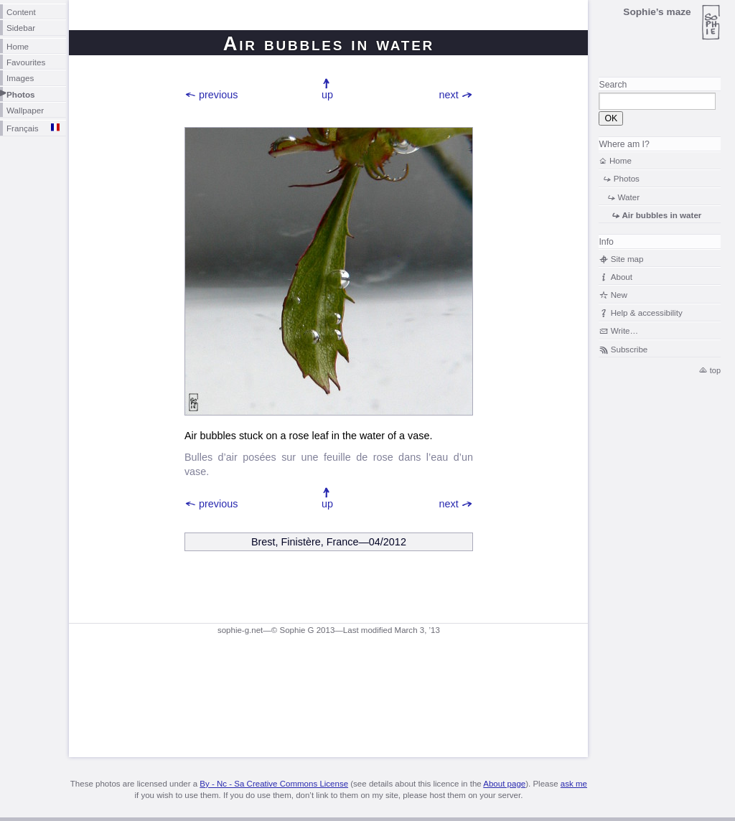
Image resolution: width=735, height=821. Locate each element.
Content (21, 12)
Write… (624, 330)
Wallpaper (25, 110)
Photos (20, 94)
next (449, 94)
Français (22, 128)
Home (17, 46)
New (619, 294)
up (327, 94)
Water (629, 197)
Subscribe (629, 349)
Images (20, 78)
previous (218, 94)
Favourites (25, 62)
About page (504, 783)
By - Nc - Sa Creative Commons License (274, 783)
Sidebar (20, 27)
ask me (574, 783)
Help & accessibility (647, 312)
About (621, 276)
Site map (627, 258)
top (715, 370)
